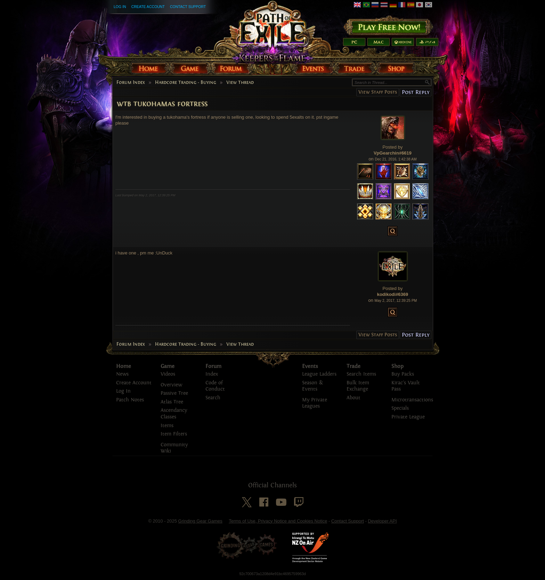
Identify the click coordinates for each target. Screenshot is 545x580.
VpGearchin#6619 (393, 153)
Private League (408, 417)
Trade (353, 366)
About (353, 398)
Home (123, 366)
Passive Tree (174, 393)
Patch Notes (130, 400)
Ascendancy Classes (174, 413)
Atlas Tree (172, 402)
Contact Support (188, 7)
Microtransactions (412, 400)
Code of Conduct (215, 386)
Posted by (393, 147)
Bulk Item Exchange (358, 386)
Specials (400, 408)
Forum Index (130, 82)
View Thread (240, 82)
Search (212, 398)
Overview (171, 385)
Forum (213, 366)
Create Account (148, 7)
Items (167, 426)
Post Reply (415, 92)
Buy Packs (402, 374)
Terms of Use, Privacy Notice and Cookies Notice (278, 521)
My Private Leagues (314, 403)
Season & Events (312, 386)
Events (310, 366)
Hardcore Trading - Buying (185, 82)
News (122, 374)
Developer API (382, 521)
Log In (120, 7)
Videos (168, 374)
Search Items (361, 374)
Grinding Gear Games (200, 521)
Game (167, 366)
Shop (397, 366)
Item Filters (174, 434)
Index (211, 374)
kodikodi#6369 (392, 294)
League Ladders (319, 374)
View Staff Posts (377, 92)
